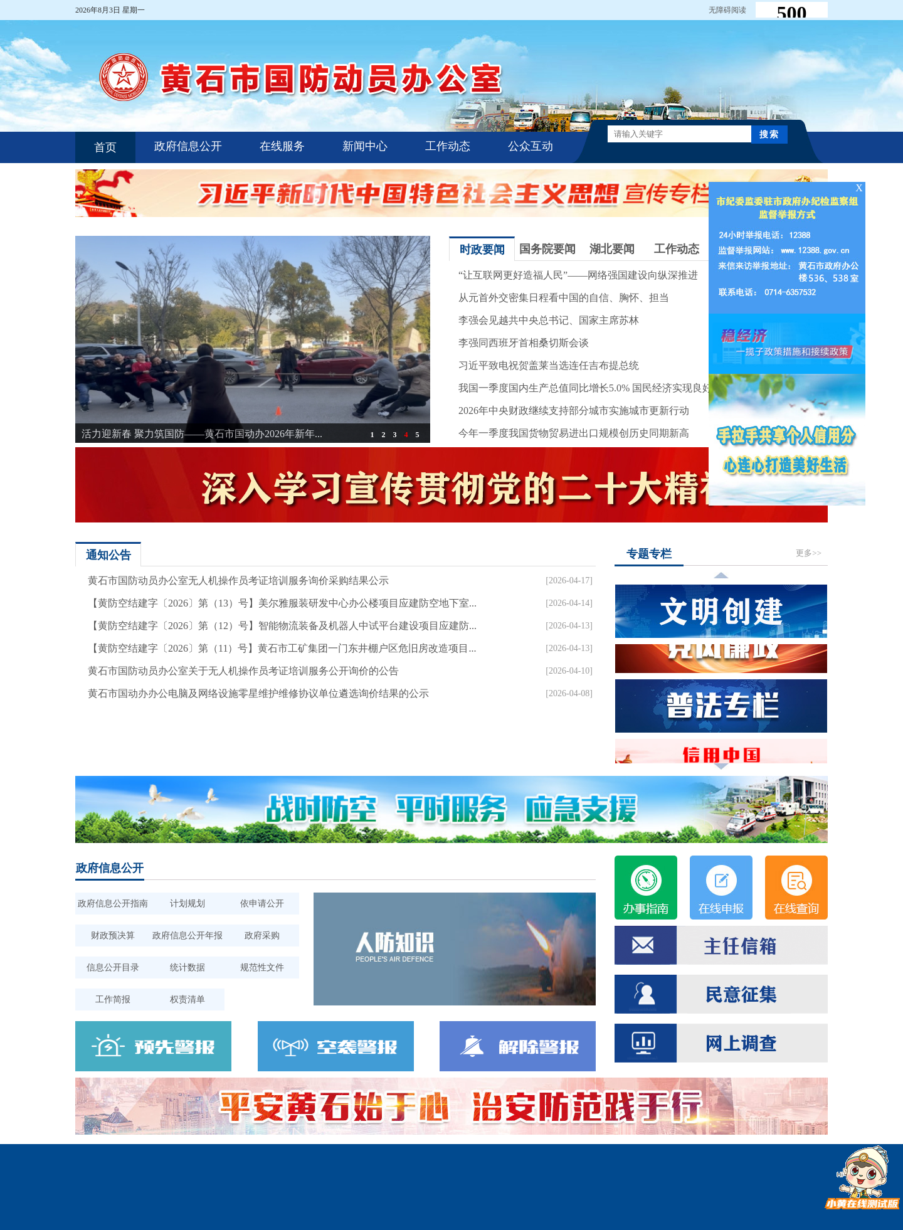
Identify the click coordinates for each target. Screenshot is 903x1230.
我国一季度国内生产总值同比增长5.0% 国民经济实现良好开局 (595, 388)
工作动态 (447, 146)
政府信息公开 (188, 146)
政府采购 (262, 935)
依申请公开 (262, 903)
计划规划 (187, 903)
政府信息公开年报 (187, 935)
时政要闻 (482, 249)
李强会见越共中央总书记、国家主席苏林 (548, 320)
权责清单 (187, 999)
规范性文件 (262, 967)
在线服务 (282, 146)
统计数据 (187, 967)
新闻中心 (365, 146)
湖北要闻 (612, 249)
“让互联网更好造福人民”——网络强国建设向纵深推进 (578, 275)
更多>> (808, 553)
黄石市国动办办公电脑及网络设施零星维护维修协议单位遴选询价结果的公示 (258, 693)
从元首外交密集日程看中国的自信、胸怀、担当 (563, 297)
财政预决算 (113, 935)
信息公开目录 (113, 967)
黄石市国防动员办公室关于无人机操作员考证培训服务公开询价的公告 (243, 670)
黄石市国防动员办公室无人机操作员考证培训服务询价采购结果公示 (238, 580)
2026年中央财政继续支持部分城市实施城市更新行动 (573, 410)
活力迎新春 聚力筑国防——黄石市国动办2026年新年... (202, 433)
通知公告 (108, 555)
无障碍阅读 (727, 10)
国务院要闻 (547, 249)
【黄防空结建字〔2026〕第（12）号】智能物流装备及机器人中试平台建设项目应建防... (282, 625)
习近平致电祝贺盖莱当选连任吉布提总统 (548, 365)
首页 (105, 147)
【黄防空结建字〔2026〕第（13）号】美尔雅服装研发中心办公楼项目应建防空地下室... (282, 603)
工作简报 (112, 999)
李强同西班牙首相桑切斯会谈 (523, 342)
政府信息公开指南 (113, 903)
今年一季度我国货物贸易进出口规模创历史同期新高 (573, 433)
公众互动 (530, 146)
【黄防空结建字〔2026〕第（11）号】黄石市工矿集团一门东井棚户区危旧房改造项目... (282, 648)
